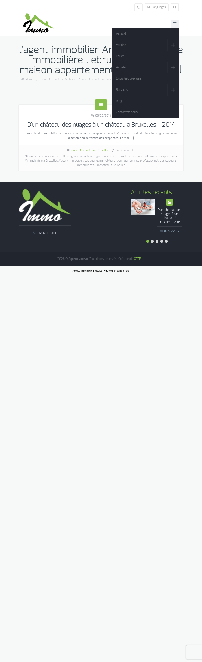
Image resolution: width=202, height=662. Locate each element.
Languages (156, 7)
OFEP (137, 258)
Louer (120, 56)
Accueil (121, 33)
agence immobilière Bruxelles (89, 150)
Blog (119, 101)
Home (29, 79)
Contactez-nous (127, 112)
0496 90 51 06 (47, 233)
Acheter (121, 67)
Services (122, 89)
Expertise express (128, 78)
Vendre (121, 45)
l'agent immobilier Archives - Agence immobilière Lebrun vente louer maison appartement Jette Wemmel (109, 79)
